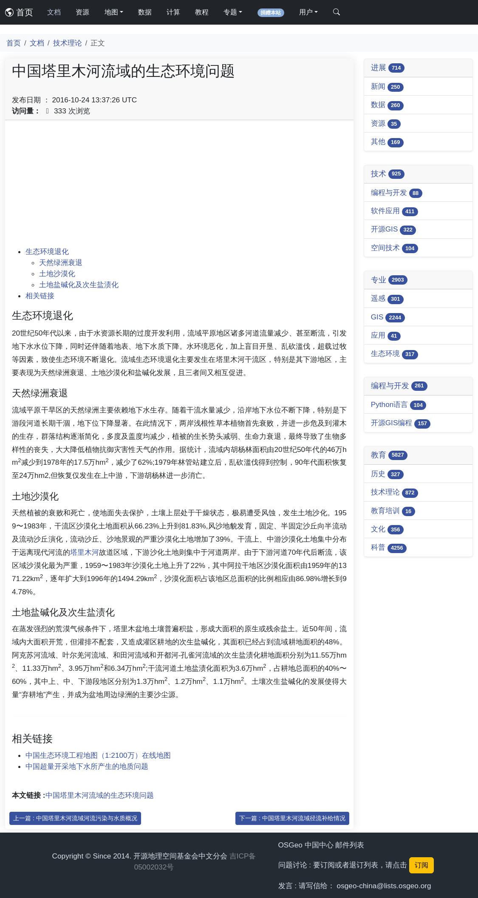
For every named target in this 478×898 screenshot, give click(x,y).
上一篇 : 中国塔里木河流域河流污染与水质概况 (75, 818)
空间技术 (394, 248)
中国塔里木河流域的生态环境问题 (99, 795)
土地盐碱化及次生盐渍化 (79, 284)
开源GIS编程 (401, 423)
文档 (54, 12)
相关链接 (39, 295)
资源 (82, 12)
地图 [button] (111, 12)
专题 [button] (230, 12)
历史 (387, 474)
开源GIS (393, 229)
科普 (389, 548)
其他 (387, 142)
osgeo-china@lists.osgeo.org (384, 885)
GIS (388, 317)
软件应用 (394, 211)
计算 (173, 12)
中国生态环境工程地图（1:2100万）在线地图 (98, 755)
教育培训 (393, 511)
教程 (202, 12)
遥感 (387, 299)
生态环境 (394, 354)
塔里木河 (84, 552)
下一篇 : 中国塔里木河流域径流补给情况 (292, 818)
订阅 (421, 865)
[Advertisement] (179, 186)
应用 (386, 336)
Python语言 (399, 405)
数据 (145, 12)
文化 (387, 529)
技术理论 (67, 43)
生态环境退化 (47, 251)
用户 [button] (306, 12)
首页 (19, 12)
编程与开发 (396, 193)
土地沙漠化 (57, 273)
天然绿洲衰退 (60, 262)
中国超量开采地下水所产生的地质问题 (86, 766)
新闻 (387, 87)
